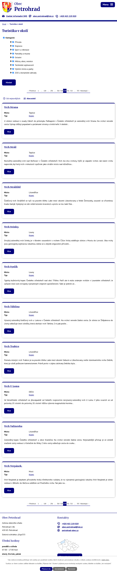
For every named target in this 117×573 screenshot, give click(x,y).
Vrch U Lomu (11, 387)
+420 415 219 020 (66, 16)
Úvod (4, 24)
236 (51, 91)
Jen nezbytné (59, 569)
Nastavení (73, 569)
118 (45, 91)
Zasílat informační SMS (14, 16)
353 (78, 91)
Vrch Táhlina (12, 307)
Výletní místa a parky (24, 69)
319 (61, 91)
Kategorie (10, 37)
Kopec (31, 116)
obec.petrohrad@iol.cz (41, 16)
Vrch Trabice (11, 347)
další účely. (105, 560)
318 (58, 91)
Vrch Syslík (11, 267)
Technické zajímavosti (24, 65)
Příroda (18, 42)
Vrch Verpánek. (13, 466)
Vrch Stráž (10, 147)
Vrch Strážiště (12, 187)
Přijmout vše (44, 569)
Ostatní (18, 57)
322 (71, 91)
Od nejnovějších (13, 99)
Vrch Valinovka (13, 426)
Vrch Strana (11, 108)
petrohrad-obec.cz (67, 531)
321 (68, 91)
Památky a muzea (22, 53)
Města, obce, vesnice (24, 61)
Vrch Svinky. (11, 227)
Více (9, 132)
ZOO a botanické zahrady (25, 72)
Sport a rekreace (22, 49)
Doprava (18, 46)
